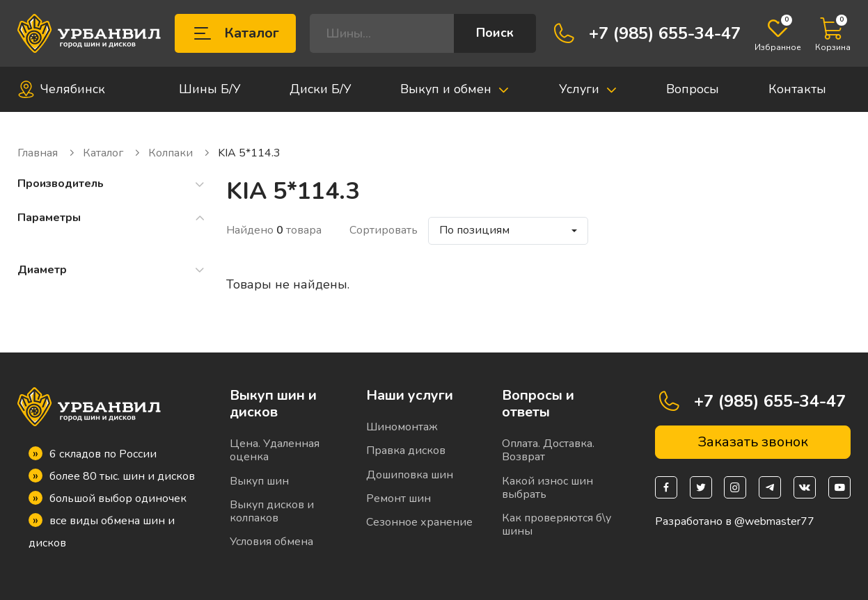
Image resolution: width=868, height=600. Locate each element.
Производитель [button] (111, 183)
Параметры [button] (111, 218)
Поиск (495, 32)
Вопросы (692, 89)
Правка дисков (405, 450)
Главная (46, 153)
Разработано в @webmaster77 (734, 521)
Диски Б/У (321, 89)
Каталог (235, 33)
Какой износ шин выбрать (547, 487)
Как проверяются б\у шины (556, 524)
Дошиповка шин (409, 475)
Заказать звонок (752, 441)
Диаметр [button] (111, 270)
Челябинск (61, 89)
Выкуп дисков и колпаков (272, 511)
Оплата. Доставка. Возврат (548, 450)
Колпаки (179, 153)
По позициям (474, 230)
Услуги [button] (588, 89)
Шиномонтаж (402, 427)
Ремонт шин (398, 498)
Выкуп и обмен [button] (455, 89)
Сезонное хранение (419, 522)
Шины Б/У (210, 89)
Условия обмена (271, 541)
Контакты (797, 89)
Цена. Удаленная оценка (274, 450)
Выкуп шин (259, 481)
